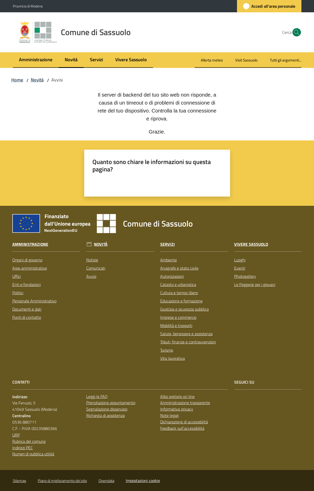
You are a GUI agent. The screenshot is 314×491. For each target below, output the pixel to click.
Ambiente (168, 260)
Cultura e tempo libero (179, 293)
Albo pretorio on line (177, 396)
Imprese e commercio (178, 317)
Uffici (16, 276)
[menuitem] (36, 60)
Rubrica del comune (29, 441)
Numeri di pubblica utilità (33, 454)
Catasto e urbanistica (178, 284)
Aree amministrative (29, 268)
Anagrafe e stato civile (179, 268)
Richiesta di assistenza (105, 415)
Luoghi (239, 260)
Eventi (239, 268)
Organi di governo (27, 260)
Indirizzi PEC (22, 448)
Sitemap (19, 481)
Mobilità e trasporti (176, 325)
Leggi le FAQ (97, 396)
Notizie (92, 260)
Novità (37, 79)
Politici (17, 293)
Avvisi (91, 276)
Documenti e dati (26, 309)
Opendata (106, 481)
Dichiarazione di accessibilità (184, 422)
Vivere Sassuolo (251, 244)
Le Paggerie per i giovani (254, 284)
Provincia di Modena (28, 6)
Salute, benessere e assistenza (186, 334)
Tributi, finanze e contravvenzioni (188, 342)
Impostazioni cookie (143, 480)
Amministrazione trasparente (185, 403)
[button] (295, 32)
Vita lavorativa (172, 358)
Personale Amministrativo (34, 301)
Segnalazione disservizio (106, 409)
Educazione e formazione (181, 301)
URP (16, 435)
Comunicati (95, 268)
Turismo (166, 350)
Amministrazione (30, 244)
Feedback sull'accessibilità (182, 428)
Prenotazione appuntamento (110, 403)
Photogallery (245, 276)
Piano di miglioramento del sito (62, 481)
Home (17, 79)
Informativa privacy (176, 409)
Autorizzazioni (172, 276)
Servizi (167, 244)
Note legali (169, 415)
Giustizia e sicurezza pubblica (184, 309)
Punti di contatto (26, 317)
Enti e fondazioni (26, 284)
